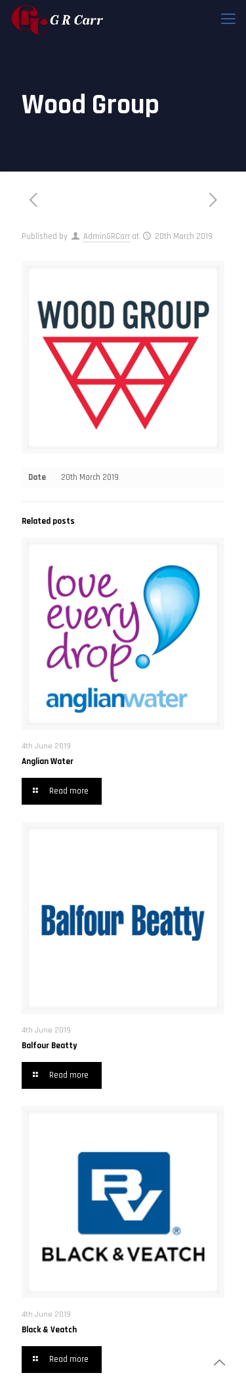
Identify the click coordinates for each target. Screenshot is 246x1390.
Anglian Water (47, 761)
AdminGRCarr (106, 236)
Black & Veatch (49, 1330)
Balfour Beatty (49, 1045)
